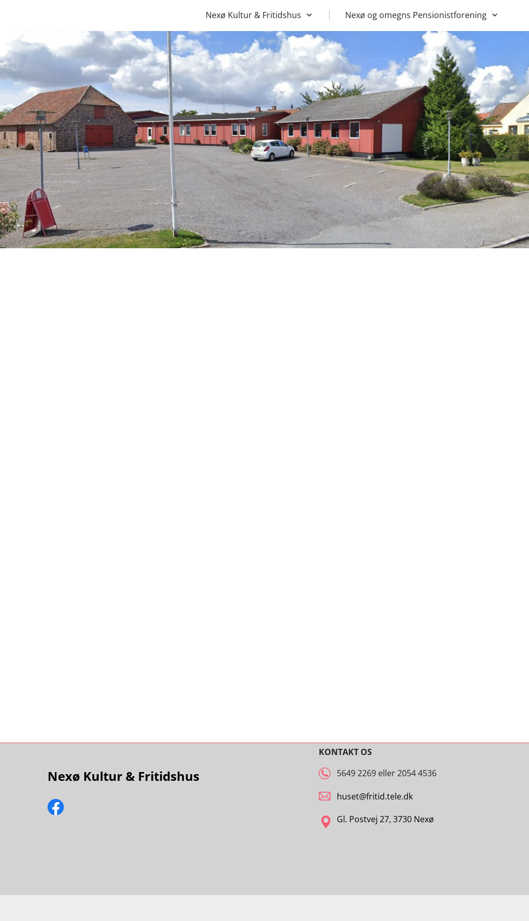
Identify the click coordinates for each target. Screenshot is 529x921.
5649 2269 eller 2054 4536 (387, 773)
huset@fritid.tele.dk (375, 796)
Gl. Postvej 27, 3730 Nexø (385, 819)
